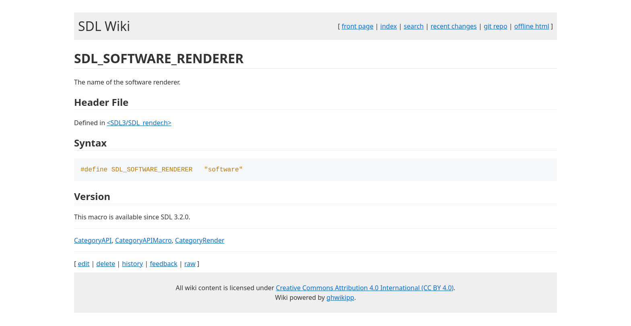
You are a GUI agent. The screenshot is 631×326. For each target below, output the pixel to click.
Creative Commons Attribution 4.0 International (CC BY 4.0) (365, 288)
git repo (495, 26)
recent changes (454, 26)
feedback (163, 264)
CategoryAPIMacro (143, 241)
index (388, 26)
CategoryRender (200, 241)
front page (357, 26)
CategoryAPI (93, 241)
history (132, 264)
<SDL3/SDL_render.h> (139, 122)
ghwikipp (340, 298)
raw (190, 264)
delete (105, 264)
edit (83, 264)
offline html (531, 26)
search (414, 26)
